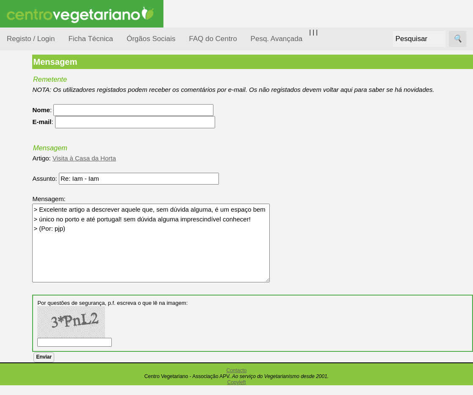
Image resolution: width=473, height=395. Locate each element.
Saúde (26, 267)
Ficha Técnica (90, 39)
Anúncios (40, 341)
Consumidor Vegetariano (34, 149)
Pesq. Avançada (277, 39)
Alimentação (34, 128)
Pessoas (29, 251)
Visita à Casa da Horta (137, 167)
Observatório (35, 235)
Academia (41, 378)
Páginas (18, 289)
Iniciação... (32, 186)
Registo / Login (31, 39)
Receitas (39, 327)
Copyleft (236, 392)
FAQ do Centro (213, 39)
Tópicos (18, 106)
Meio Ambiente (38, 202)
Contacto (236, 380)
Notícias (28, 219)
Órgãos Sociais (151, 39)
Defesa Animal (37, 170)
